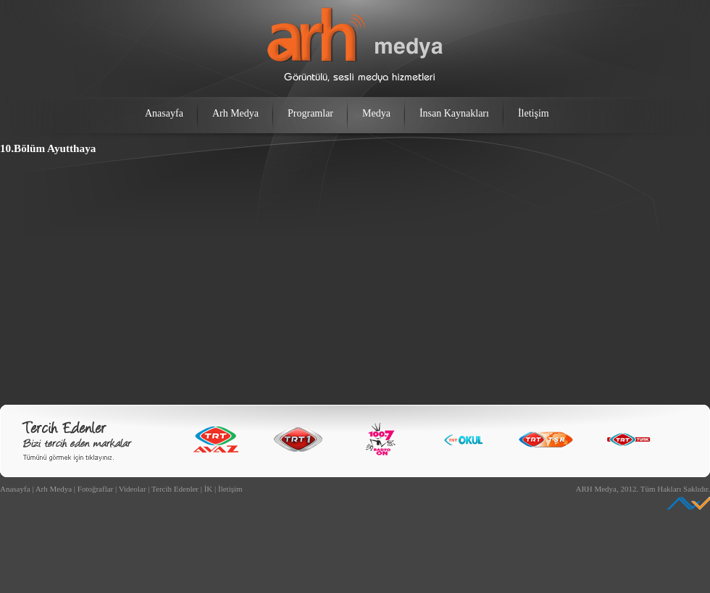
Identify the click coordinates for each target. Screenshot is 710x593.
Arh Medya (235, 113)
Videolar (132, 488)
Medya (376, 113)
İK (208, 488)
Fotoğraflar (95, 488)
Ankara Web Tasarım (688, 503)
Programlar (310, 113)
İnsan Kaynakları (454, 113)
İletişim (533, 113)
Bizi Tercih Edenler (77, 441)
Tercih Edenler (175, 488)
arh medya (355, 45)
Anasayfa (164, 113)
